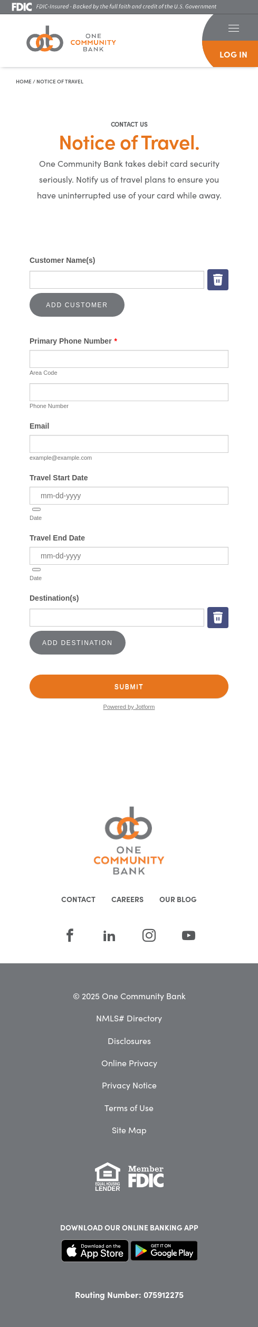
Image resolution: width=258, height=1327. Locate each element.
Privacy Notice (129, 1085)
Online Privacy (129, 1062)
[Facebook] (70, 935)
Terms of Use (129, 1107)
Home (24, 81)
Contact (78, 899)
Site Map (129, 1129)
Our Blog (178, 899)
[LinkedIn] (109, 935)
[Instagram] (149, 935)
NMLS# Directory (129, 1017)
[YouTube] (188, 935)
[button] (233, 27)
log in (233, 54)
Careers (127, 899)
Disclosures (129, 1040)
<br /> (129, 486)
